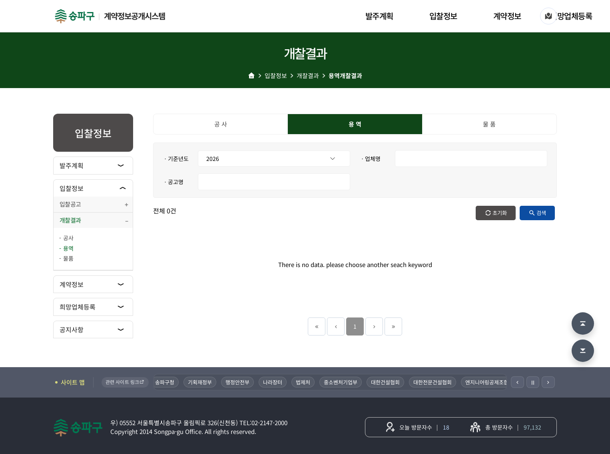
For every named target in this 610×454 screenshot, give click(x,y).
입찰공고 (70, 204)
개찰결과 (308, 75)
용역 (68, 248)
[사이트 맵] (548, 16)
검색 (541, 213)
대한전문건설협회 (432, 382)
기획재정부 (200, 382)
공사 (68, 238)
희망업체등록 (571, 16)
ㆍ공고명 (173, 182)
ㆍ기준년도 (176, 159)
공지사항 (72, 329)
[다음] (548, 382)
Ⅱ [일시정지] (533, 382)
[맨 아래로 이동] (583, 350)
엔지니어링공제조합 (486, 382)
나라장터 (272, 382)
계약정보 (507, 16)
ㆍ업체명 (370, 159)
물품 (68, 258)
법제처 (303, 382)
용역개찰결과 (345, 75)
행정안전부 (237, 382)
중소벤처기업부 (340, 382)
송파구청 (164, 382)
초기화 (499, 213)
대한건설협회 (385, 382)
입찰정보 (443, 16)
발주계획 (379, 16)
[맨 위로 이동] (583, 323)
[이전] (517, 382)
